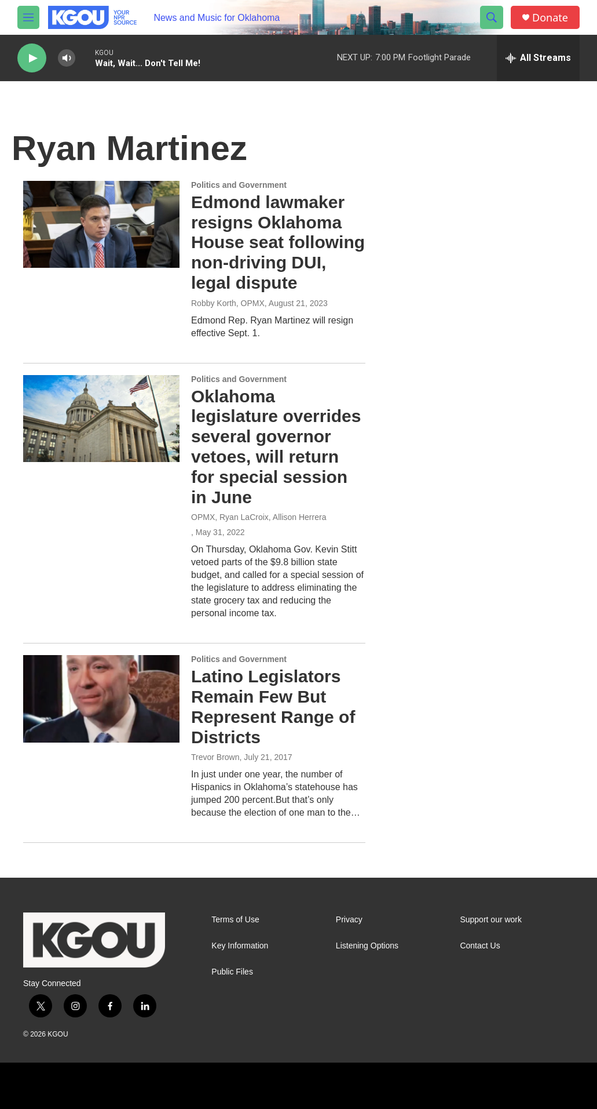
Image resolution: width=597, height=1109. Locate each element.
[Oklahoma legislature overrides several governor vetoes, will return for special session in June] (101, 418)
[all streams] (538, 58)
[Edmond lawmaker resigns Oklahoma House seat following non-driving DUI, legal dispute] (101, 224)
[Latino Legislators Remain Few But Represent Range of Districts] (101, 698)
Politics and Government (239, 185)
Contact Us (480, 945)
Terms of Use (235, 919)
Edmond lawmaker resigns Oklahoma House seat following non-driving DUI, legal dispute (278, 242)
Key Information (239, 945)
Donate (550, 18)
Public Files (232, 972)
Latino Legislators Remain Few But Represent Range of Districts (273, 706)
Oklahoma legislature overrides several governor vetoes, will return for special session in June (276, 447)
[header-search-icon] (491, 17)
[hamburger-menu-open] (28, 17)
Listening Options (367, 945)
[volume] (66, 58)
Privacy (349, 919)
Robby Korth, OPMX (228, 303)
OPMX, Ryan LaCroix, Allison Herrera (258, 517)
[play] (32, 58)
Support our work (491, 919)
